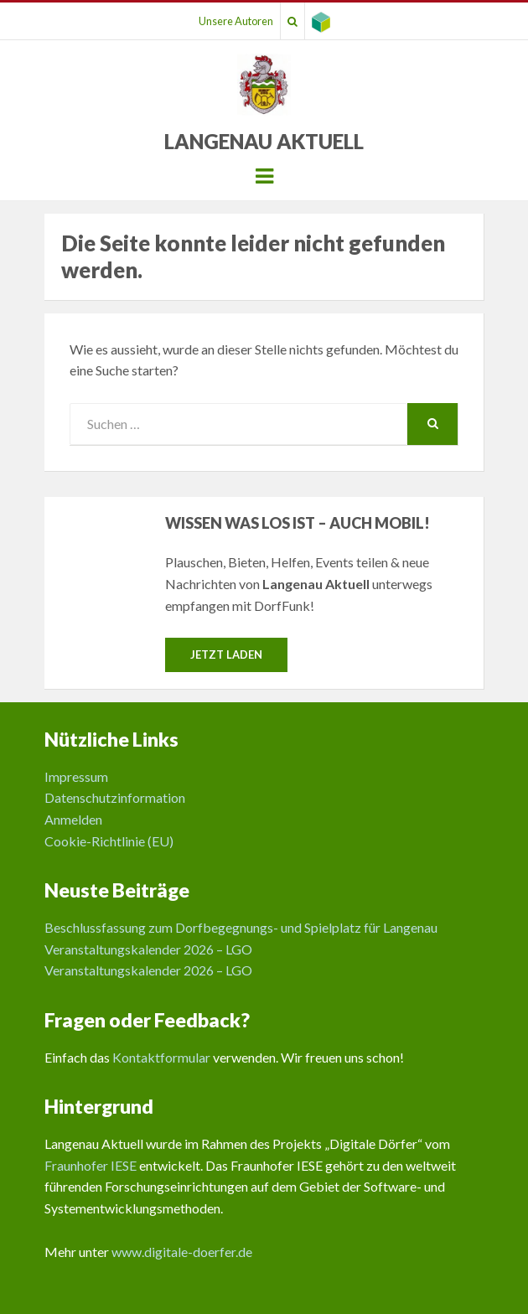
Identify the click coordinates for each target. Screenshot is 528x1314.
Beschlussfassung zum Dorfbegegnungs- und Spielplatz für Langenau (240, 927)
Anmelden (73, 819)
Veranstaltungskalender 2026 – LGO (148, 949)
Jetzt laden (226, 654)
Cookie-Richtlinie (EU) (108, 841)
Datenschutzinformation (114, 797)
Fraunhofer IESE (90, 1165)
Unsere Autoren (236, 21)
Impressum (76, 776)
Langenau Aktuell (264, 141)
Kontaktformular (161, 1057)
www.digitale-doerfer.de (181, 1252)
